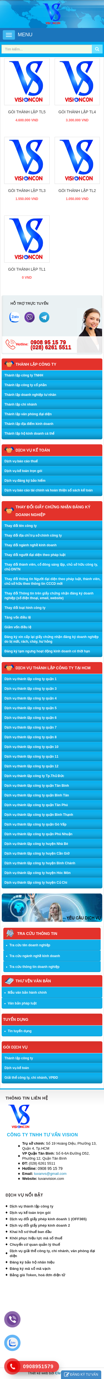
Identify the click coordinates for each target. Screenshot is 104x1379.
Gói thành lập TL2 (77, 190)
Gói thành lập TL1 (26, 269)
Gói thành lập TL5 (26, 112)
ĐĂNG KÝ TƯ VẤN (81, 1374)
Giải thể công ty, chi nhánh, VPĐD (31, 1078)
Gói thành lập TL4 (77, 112)
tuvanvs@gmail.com (50, 1174)
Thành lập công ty (18, 1058)
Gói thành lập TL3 (26, 190)
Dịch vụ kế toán (16, 1068)
